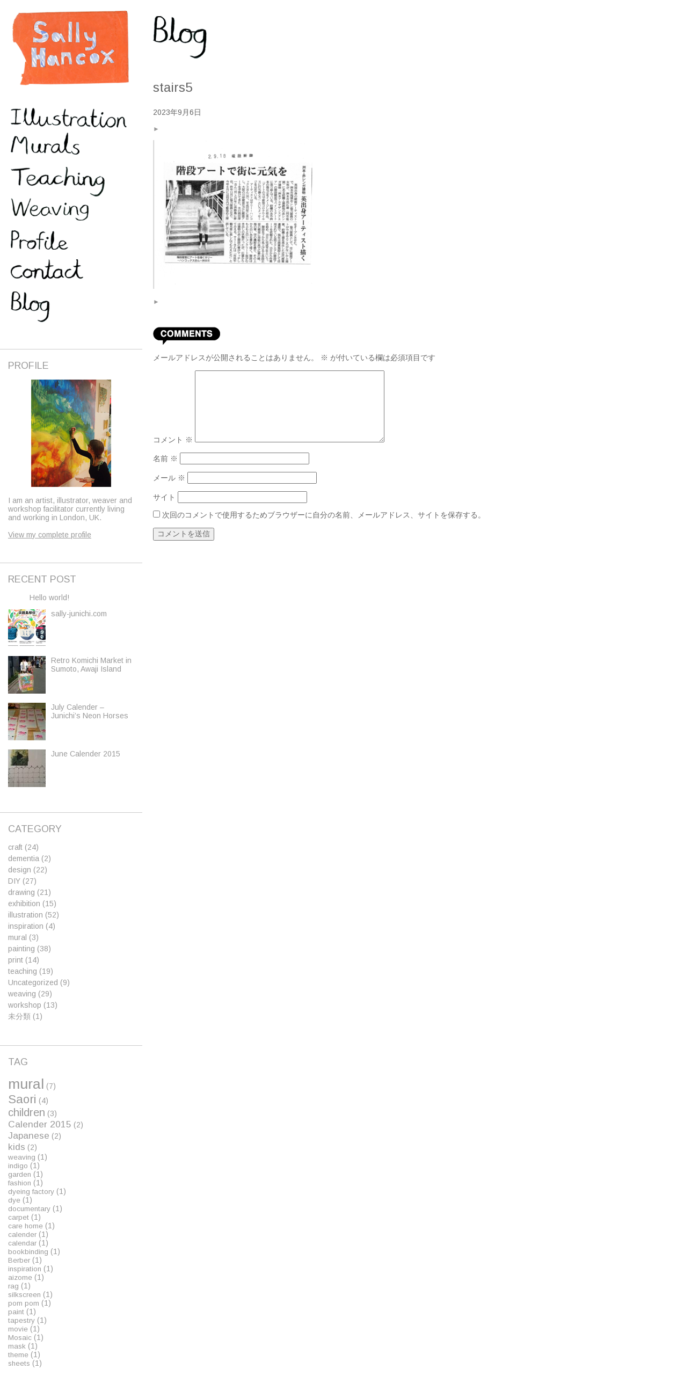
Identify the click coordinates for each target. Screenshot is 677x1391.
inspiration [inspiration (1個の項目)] (24, 1269)
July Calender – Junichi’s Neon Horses (89, 711)
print (15, 960)
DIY (14, 881)
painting (21, 948)
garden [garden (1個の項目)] (19, 1174)
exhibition (24, 903)
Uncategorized (33, 982)
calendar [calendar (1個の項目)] (22, 1243)
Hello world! (49, 597)
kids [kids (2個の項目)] (16, 1146)
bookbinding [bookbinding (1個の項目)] (28, 1252)
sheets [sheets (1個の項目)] (19, 1363)
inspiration (25, 926)
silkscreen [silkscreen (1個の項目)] (24, 1295)
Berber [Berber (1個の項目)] (19, 1260)
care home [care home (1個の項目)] (25, 1226)
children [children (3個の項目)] (26, 1112)
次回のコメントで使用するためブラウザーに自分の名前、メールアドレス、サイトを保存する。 (323, 515)
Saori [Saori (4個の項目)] (22, 1099)
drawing (21, 892)
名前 (165, 458)
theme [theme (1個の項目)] (18, 1355)
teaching (22, 971)
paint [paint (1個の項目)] (16, 1312)
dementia (23, 858)
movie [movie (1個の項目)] (18, 1329)
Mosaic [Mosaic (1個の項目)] (20, 1338)
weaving (22, 993)
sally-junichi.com (79, 613)
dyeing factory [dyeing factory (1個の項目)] (31, 1192)
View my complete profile (49, 534)
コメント (173, 439)
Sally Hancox (70, 48)
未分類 (19, 1016)
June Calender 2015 (85, 753)
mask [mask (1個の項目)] (17, 1346)
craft (15, 847)
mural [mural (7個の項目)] (26, 1084)
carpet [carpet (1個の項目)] (18, 1217)
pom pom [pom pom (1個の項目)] (23, 1303)
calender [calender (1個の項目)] (22, 1234)
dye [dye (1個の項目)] (14, 1200)
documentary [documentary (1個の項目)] (29, 1209)
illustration (25, 915)
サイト (164, 497)
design (19, 869)
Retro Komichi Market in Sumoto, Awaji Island (91, 664)
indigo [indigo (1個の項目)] (18, 1166)
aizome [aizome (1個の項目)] (20, 1277)
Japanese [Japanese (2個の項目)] (28, 1135)
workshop (24, 1005)
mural (17, 937)
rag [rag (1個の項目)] (13, 1286)
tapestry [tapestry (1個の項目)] (21, 1320)
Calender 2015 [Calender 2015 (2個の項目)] (39, 1124)
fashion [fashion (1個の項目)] (19, 1183)
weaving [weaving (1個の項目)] (21, 1157)
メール (169, 478)
